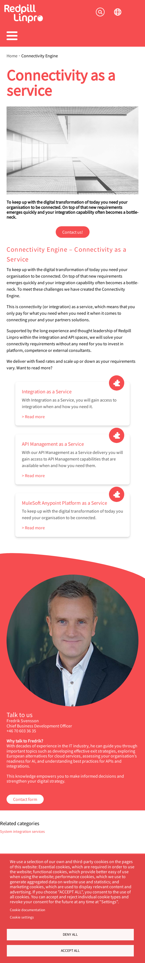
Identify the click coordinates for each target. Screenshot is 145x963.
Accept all (70, 950)
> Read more (33, 416)
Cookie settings (22, 917)
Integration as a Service (47, 391)
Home (12, 55)
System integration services (22, 831)
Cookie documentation (27, 909)
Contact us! (72, 232)
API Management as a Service (53, 443)
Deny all (70, 934)
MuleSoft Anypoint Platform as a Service (64, 502)
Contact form (25, 799)
